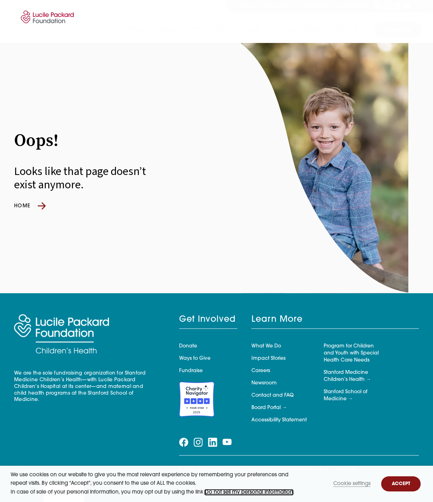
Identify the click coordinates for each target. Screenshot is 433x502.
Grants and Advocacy (263, 6)
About (346, 29)
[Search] (418, 6)
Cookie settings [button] (352, 484)
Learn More (277, 319)
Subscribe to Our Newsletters (335, 6)
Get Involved (237, 29)
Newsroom (264, 383)
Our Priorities (121, 29)
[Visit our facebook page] (377, 6)
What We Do (266, 346)
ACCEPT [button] (401, 484)
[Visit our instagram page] (387, 6)
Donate (398, 30)
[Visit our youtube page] (407, 6)
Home (30, 206)
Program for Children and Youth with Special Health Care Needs (351, 353)
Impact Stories (300, 29)
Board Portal (266, 407)
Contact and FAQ (272, 395)
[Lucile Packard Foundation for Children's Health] (46, 21)
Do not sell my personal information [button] (249, 492)
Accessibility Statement (279, 420)
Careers (260, 371)
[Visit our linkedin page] (397, 6)
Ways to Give (182, 29)
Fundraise (191, 371)
